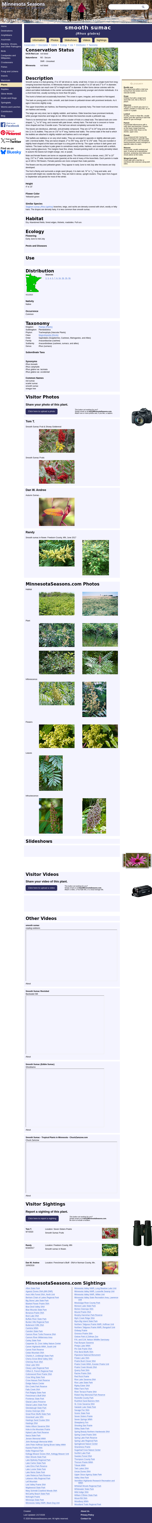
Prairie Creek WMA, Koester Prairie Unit (91, 1364)
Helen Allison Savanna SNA (38, 1426)
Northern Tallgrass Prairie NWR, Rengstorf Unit (94, 1327)
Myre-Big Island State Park (86, 1321)
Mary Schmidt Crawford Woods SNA (41, 1491)
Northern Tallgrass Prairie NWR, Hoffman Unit (94, 1324)
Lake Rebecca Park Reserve (38, 1475)
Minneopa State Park (35, 1500)
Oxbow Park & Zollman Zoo (86, 1336)
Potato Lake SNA (81, 1358)
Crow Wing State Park (35, 1377)
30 (69, 278)
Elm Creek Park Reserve (36, 1386)
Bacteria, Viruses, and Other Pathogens (11, 45)
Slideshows (70, 40)
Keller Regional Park (34, 1451)
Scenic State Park (82, 1413)
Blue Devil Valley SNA (35, 1307)
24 (59, 278)
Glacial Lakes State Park (36, 1405)
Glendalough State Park (36, 1408)
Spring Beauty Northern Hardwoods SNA (92, 1432)
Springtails (6, 102)
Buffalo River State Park (36, 1319)
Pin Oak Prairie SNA (83, 1349)
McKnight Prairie (33, 1497)
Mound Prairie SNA (82, 1312)
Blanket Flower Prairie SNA (37, 1304)
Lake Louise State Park (36, 1469)
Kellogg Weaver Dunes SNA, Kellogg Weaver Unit (47, 1454)
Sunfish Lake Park (82, 1453)
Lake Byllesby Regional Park (38, 1460)
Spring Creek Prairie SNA (85, 1435)
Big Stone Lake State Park (37, 1300)
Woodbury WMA (81, 1501)
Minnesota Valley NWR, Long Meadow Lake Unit (95, 1288)
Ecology (63, 45)
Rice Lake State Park (83, 1382)
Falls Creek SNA (33, 1389)
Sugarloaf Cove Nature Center (87, 1450)
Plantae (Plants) (45, 327)
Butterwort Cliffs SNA (35, 1325)
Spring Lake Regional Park (86, 1441)
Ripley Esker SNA (82, 1386)
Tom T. (30, 421)
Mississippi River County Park (87, 1303)
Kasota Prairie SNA (34, 1448)
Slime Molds (7, 93)
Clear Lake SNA (33, 1365)
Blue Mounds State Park (36, 1310)
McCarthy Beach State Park (38, 1494)
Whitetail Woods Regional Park (87, 1486)
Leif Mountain (31, 1481)
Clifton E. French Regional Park (39, 1371)
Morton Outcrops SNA (83, 1309)
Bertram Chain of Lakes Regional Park (42, 1297)
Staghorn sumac (39, 207)
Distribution (81, 45)
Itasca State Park (33, 1435)
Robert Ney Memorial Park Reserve (89, 1395)
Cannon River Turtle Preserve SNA (41, 1334)
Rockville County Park (83, 1398)
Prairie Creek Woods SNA (85, 1367)
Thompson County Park (84, 1459)
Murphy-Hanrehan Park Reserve (88, 1315)
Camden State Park (34, 1331)
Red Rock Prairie (81, 1376)
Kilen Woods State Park (36, 1457)
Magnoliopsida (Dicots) (48, 335)
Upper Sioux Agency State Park (88, 1474)
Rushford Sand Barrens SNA (86, 1401)
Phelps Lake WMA (82, 1346)
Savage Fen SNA (81, 1410)
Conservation (30, 45)
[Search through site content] (123, 6)
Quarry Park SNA (81, 1370)
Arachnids (5, 39)
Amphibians (6, 35)
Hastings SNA (32, 1423)
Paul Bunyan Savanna (84, 1343)
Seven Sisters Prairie (83, 1416)
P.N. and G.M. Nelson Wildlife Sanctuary (91, 1340)
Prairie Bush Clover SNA (85, 1361)
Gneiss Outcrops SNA (35, 1411)
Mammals (5, 80)
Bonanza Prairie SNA (35, 1313)
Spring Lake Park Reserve (85, 1438)
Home (4, 26)
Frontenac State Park (35, 1399)
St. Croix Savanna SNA (84, 1404)
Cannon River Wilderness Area (39, 1337)
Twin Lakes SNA (81, 1468)
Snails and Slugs (9, 98)
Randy (30, 532)
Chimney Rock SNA (34, 1362)
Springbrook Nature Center (86, 1444)
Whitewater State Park (84, 1489)
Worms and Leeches (10, 107)
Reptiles (5, 89)
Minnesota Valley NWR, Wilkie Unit (89, 1294)
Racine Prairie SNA (82, 1373)
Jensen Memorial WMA (36, 1438)
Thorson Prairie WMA (83, 1462)
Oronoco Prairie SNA (83, 1333)
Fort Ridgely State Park (36, 1392)
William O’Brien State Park (85, 1495)
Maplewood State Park (35, 1488)
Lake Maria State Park (35, 1472)
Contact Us (86, 1519)
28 (63, 278)
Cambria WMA (32, 1328)
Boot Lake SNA (32, 1316)
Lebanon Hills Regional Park (38, 1478)
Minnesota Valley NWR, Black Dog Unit (43, 1503)
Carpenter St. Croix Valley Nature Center (43, 1343)
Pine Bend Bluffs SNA (83, 1352)
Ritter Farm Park (81, 1389)
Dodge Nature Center (35, 1383)
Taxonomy (93, 45)
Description (43, 45)
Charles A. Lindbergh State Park (39, 1356)
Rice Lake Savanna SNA (85, 1379)
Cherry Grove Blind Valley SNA (39, 1359)
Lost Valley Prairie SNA (36, 1484)
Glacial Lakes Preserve (36, 1402)
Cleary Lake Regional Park (37, 1368)
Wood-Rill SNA (80, 1498)
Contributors (7, 111)
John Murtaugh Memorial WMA (39, 1442)
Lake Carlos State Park (36, 1463)
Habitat (54, 45)
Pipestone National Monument (87, 1355)
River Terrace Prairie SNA (85, 1392)
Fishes (4, 67)
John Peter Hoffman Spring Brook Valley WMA (46, 1445)
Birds (3, 51)
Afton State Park (33, 1288)
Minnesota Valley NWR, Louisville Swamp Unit (94, 1291)
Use (71, 45)
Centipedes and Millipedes (8, 56)
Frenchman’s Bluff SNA (36, 1396)
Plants (4, 84)
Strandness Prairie (82, 1447)
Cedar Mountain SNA (35, 1353)
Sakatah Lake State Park (85, 1407)
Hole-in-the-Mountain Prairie (38, 1429)
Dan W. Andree (36, 490)
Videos (86, 40)
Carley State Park (33, 1340)
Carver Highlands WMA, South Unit (41, 1346)
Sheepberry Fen (81, 1422)
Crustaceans (7, 62)
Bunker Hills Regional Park (37, 1322)
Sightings (101, 40)
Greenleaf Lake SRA (35, 1417)
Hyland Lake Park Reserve (37, 1432)
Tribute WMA (80, 1465)
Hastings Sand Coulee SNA (38, 1420)
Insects (4, 76)
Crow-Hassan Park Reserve (38, 1380)
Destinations (7, 31)
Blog (3, 116)
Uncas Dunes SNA (82, 1471)
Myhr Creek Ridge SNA (84, 1318)
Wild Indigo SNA (81, 1492)
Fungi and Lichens (9, 71)
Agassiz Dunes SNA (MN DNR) (39, 1291)
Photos (54, 40)
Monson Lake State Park (85, 1306)
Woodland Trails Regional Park (87, 1504)
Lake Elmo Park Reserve (36, 1466)
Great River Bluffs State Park (38, 1414)
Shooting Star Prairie (83, 1425)
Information (38, 40)
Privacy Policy (87, 1515)
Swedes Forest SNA (83, 1456)
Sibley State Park (81, 1428)
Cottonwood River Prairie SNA (39, 1374)
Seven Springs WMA (83, 1419)
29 (66, 278)
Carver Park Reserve (35, 1350)
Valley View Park (81, 1478)
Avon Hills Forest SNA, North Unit (40, 1294)
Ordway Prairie (80, 1330)
